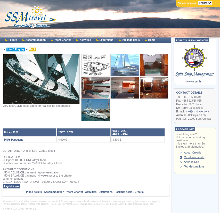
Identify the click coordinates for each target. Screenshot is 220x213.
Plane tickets (34, 192)
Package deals (131, 40)
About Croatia (192, 152)
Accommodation (36, 40)
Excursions (106, 40)
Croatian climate (194, 157)
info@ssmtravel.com (197, 111)
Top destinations (194, 166)
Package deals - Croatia (129, 192)
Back (32, 49)
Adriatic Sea (191, 161)
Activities (85, 40)
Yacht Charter (62, 40)
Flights (13, 40)
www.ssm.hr (194, 81)
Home (151, 40)
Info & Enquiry (16, 49)
